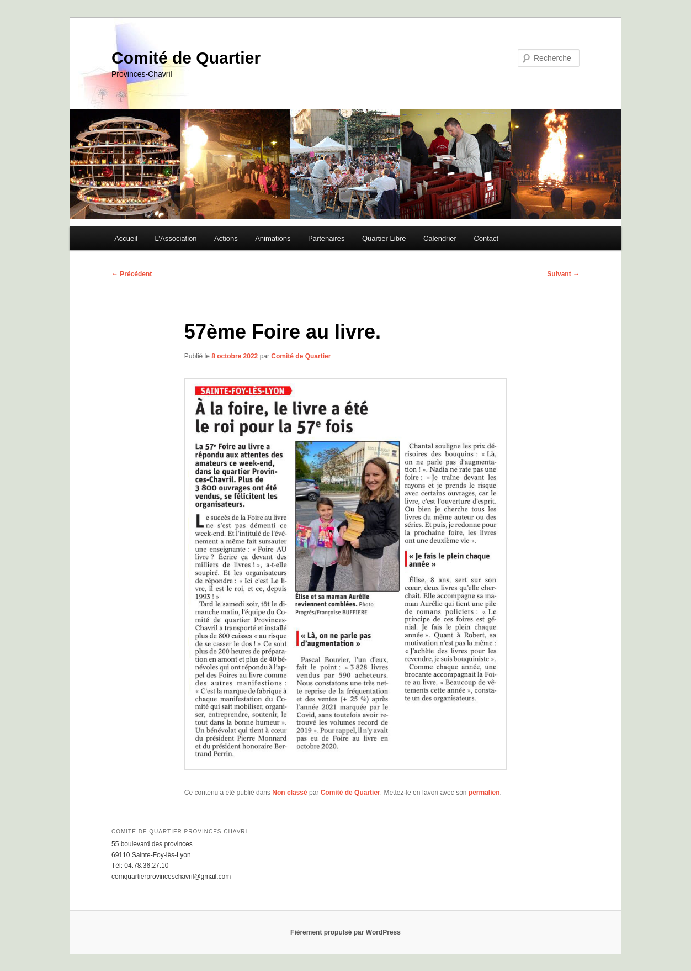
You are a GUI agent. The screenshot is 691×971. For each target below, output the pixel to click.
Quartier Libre (384, 238)
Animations (272, 238)
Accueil (125, 238)
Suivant (563, 274)
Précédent (131, 274)
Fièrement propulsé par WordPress (345, 932)
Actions (226, 238)
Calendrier (439, 238)
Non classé (289, 792)
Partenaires (326, 238)
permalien (484, 792)
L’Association (176, 238)
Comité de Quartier (186, 58)
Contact (486, 238)
